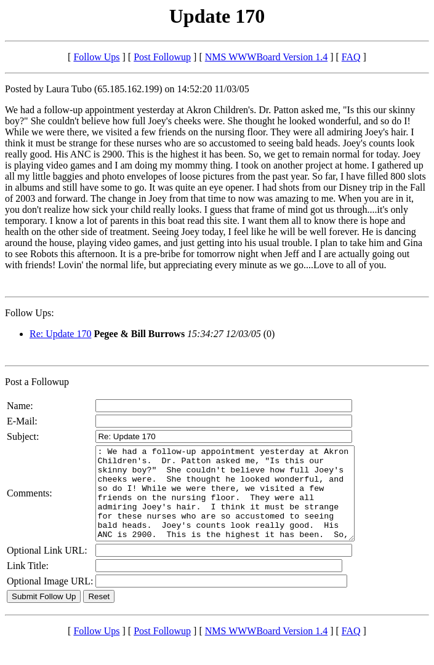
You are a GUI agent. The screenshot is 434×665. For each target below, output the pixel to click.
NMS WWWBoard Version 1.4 (266, 57)
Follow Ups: (29, 313)
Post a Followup (37, 381)
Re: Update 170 (60, 334)
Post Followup (162, 57)
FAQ (351, 57)
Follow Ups (96, 57)
